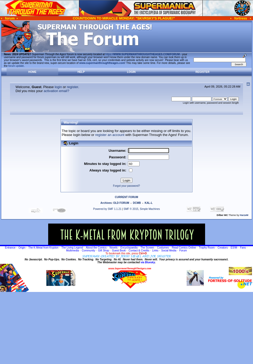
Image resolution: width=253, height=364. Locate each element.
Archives (106, 202)
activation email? (56, 91)
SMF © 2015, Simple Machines (141, 209)
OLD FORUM (121, 202)
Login (131, 71)
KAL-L (148, 202)
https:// (143, 54)
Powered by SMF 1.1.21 (107, 209)
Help (81, 71)
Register (203, 71)
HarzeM (244, 215)
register (72, 87)
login (58, 87)
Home (32, 71)
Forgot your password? (126, 185)
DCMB (137, 202)
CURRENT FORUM (126, 197)
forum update (16, 65)
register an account (110, 135)
